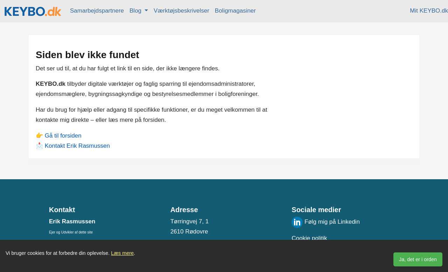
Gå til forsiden (63, 135)
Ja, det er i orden (418, 259)
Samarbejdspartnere (97, 10)
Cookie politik (309, 238)
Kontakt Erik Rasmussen (77, 145)
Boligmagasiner (235, 10)
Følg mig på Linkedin (326, 221)
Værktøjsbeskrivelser (181, 10)
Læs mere (122, 253)
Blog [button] (136, 10)
